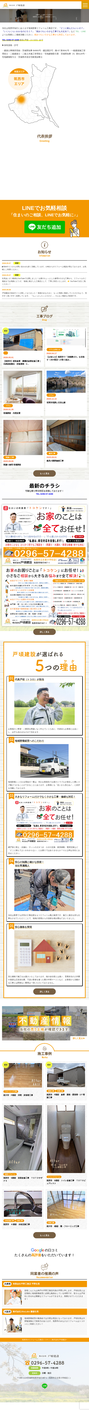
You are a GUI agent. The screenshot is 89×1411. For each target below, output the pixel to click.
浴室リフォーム (10, 1176)
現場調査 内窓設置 (11, 413)
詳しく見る (44, 633)
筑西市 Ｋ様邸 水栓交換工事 (16, 1226)
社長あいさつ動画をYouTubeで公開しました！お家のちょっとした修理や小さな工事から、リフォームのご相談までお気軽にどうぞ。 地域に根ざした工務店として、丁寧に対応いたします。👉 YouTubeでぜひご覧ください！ (44, 281)
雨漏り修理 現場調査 (12, 465)
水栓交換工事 (9, 1222)
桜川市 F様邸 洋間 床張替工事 (18, 1097)
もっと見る (44, 474)
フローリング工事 (11, 1093)
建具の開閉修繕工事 (55, 461)
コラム (51, 349)
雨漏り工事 (10, 457)
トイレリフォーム (54, 1178)
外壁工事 (60, 1092)
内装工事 (20, 1222)
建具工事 (52, 453)
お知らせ (57, 349)
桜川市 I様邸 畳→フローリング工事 (63, 1228)
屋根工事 (51, 1092)
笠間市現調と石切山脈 (56, 402)
